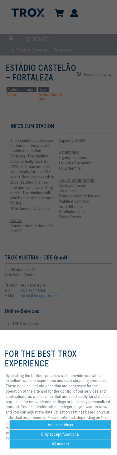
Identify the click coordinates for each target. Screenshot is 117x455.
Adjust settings (60, 424)
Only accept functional (60, 434)
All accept (60, 443)
